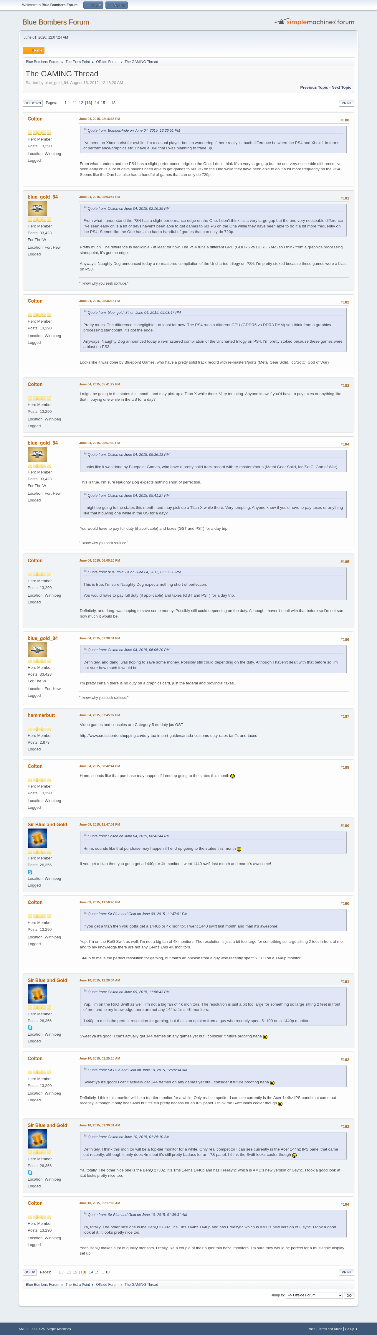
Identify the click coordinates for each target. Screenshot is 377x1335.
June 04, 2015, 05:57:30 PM (99, 443)
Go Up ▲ (351, 1329)
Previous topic (314, 87)
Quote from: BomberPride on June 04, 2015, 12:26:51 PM (134, 130)
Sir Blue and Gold (47, 824)
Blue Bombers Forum (55, 22)
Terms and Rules (330, 1329)
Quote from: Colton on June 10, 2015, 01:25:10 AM (128, 1137)
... (70, 102)
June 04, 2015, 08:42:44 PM (99, 766)
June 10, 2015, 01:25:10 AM (99, 1058)
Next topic (341, 87)
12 (81, 102)
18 (113, 102)
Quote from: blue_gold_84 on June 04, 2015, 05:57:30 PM (134, 572)
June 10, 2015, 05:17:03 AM (99, 1203)
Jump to (277, 1295)
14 (97, 102)
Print (347, 103)
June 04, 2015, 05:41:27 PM (99, 384)
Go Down (32, 103)
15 (103, 102)
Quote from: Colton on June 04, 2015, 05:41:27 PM (129, 496)
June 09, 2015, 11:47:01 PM (99, 824)
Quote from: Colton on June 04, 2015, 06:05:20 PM (129, 650)
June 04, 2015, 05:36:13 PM (99, 301)
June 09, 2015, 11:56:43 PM (99, 902)
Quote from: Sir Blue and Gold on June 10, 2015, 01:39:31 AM (137, 1215)
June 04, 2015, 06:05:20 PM (99, 560)
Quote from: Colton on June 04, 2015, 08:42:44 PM (129, 836)
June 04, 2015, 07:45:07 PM (99, 715)
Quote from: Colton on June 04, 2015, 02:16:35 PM (129, 209)
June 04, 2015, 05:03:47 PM (99, 197)
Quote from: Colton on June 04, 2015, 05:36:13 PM (129, 455)
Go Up (29, 1272)
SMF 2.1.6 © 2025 (32, 1329)
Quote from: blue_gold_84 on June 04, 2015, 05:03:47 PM (134, 313)
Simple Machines (59, 1329)
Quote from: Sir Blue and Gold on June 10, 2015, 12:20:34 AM (137, 1070)
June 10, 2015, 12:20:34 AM (99, 980)
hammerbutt (41, 715)
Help (312, 1329)
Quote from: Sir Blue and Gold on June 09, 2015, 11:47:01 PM (137, 914)
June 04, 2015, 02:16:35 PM (99, 119)
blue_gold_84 (43, 196)
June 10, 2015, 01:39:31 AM (99, 1125)
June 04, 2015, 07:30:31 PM (99, 638)
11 (75, 102)
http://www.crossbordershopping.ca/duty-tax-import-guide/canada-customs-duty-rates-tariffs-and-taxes (168, 735)
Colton (35, 118)
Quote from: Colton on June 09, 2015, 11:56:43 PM (129, 992)
